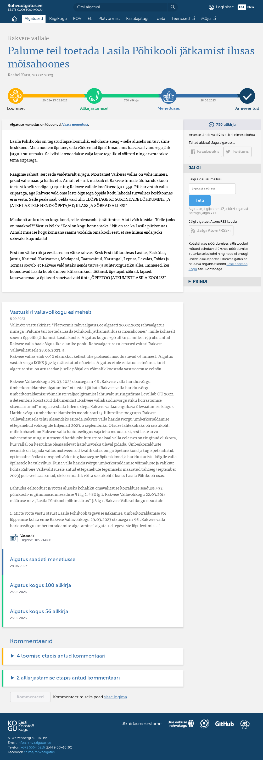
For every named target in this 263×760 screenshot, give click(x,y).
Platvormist (109, 19)
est (242, 7)
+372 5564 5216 (33, 747)
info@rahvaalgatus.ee (34, 743)
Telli (199, 201)
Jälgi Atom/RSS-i (214, 231)
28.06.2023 (208, 92)
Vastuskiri (27, 536)
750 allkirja (131, 92)
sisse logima (115, 697)
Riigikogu (58, 19)
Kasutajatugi (137, 19)
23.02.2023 (18, 592)
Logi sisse (225, 7)
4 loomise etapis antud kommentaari (61, 656)
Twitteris (240, 152)
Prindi (200, 282)
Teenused (180, 19)
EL (90, 19)
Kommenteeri (30, 697)
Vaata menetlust (75, 124)
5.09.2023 (17, 319)
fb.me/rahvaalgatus (39, 752)
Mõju (206, 19)
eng (250, 7)
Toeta (160, 19)
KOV (77, 19)
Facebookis (208, 152)
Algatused (34, 19)
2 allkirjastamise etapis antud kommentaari (68, 678)
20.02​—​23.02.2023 (55, 92)
